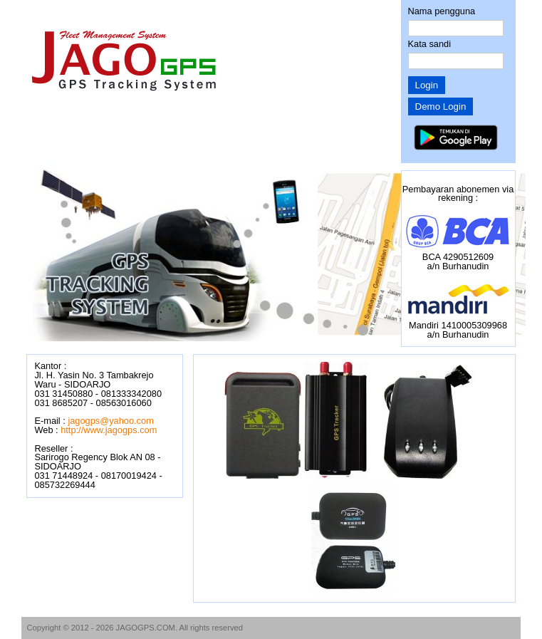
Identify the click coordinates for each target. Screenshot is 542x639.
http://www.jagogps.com (109, 430)
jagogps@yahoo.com (110, 420)
